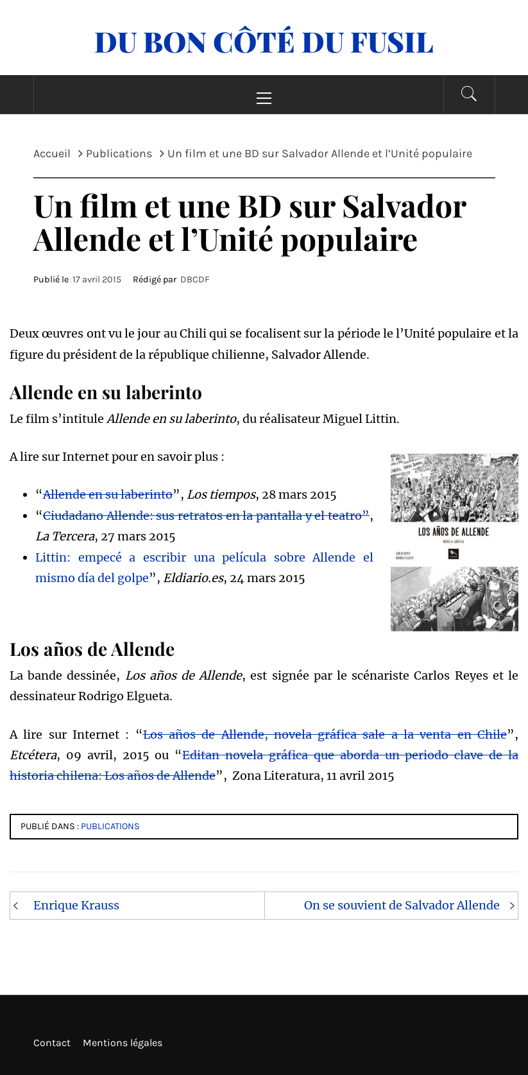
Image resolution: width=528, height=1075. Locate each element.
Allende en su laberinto (108, 494)
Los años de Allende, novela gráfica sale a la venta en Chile (325, 734)
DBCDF (195, 279)
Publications (110, 826)
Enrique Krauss (76, 905)
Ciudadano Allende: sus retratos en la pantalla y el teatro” (206, 515)
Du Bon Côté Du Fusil (264, 41)
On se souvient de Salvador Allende (402, 905)
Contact (52, 1042)
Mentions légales (122, 1042)
